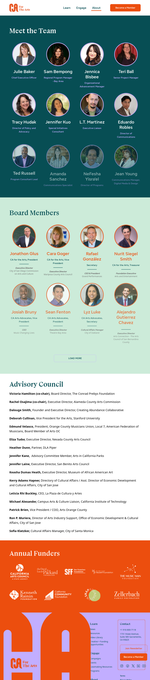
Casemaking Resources (101, 666)
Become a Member (125, 7)
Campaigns (95, 658)
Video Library (96, 637)
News (92, 629)
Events (93, 662)
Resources (95, 633)
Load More (75, 358)
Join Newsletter (133, 648)
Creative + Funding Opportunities (99, 643)
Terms (122, 676)
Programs (94, 670)
